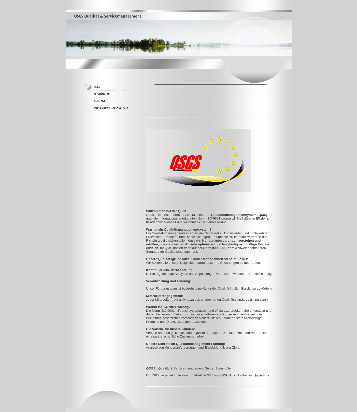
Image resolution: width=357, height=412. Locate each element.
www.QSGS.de (224, 375)
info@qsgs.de (259, 375)
